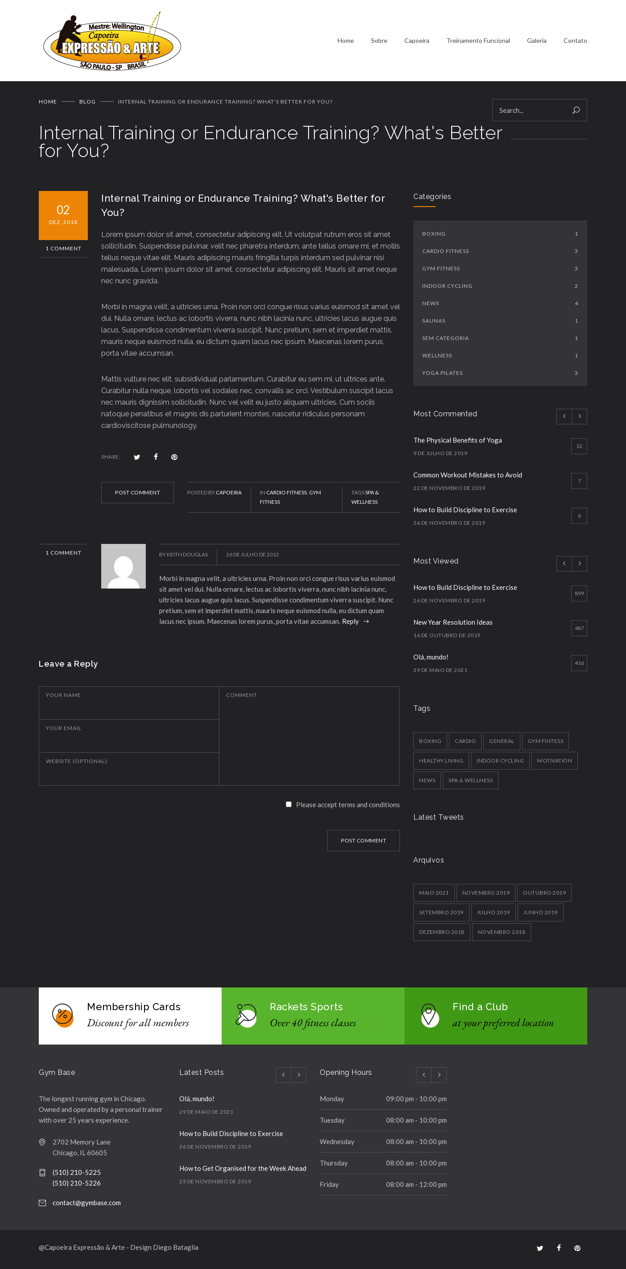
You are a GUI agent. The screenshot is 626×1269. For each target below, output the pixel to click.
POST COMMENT (137, 495)
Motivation (554, 763)
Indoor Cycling (500, 289)
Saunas (500, 323)
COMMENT (241, 698)
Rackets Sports (306, 1010)
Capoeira (416, 42)
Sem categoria (500, 341)
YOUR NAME (63, 698)
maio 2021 (434, 895)
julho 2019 (493, 915)
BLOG (87, 104)
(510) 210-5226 (77, 1186)
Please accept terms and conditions (348, 808)
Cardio (465, 744)
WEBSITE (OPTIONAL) (76, 764)
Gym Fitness (500, 271)
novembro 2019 (486, 895)
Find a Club (480, 1010)
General (502, 744)
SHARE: (110, 459)
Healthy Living (441, 763)
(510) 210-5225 (77, 1175)
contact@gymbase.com (87, 1206)
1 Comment (63, 251)
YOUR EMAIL (64, 731)
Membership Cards (134, 1010)
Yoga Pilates (500, 376)
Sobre (379, 42)
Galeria (537, 42)
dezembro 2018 (442, 935)
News (500, 306)
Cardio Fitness (286, 495)
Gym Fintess (546, 744)
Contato (575, 42)
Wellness (500, 358)
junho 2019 (540, 915)
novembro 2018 (502, 935)
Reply (351, 624)
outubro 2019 (544, 895)
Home (346, 42)
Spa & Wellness (471, 783)
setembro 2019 (441, 915)
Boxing (500, 236)
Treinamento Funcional (478, 42)
